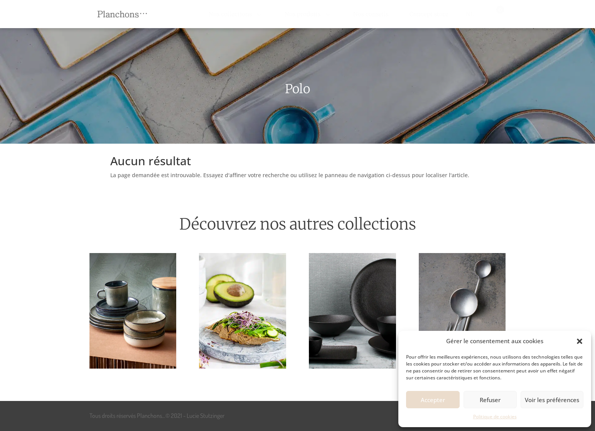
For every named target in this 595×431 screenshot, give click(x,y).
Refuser (490, 400)
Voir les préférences (552, 400)
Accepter (433, 400)
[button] (579, 341)
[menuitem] (236, 14)
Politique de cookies (495, 416)
